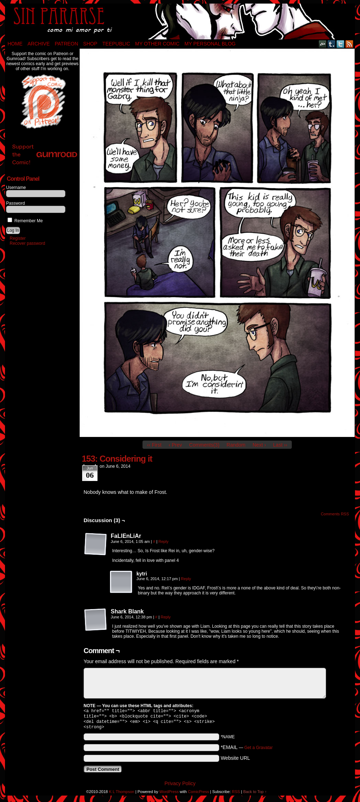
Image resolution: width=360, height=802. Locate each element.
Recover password (27, 243)
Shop (90, 44)
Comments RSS (335, 514)
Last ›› (280, 445)
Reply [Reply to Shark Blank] (166, 617)
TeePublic (116, 44)
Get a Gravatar (258, 750)
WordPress (169, 794)
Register (18, 238)
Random (235, 445)
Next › (259, 445)
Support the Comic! (44, 154)
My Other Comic (157, 44)
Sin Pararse (180, 21)
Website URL (235, 761)
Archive (39, 44)
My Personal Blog (210, 44)
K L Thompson (121, 794)
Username (16, 187)
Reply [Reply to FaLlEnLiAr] (164, 541)
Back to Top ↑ (255, 794)
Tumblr (331, 43)
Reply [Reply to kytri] (186, 579)
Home (15, 44)
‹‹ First (154, 445)
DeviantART (322, 43)
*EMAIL (247, 750)
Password (15, 203)
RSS (349, 43)
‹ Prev (175, 445)
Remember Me (25, 220)
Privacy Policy (179, 786)
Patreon (66, 44)
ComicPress (198, 794)
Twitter (340, 43)
